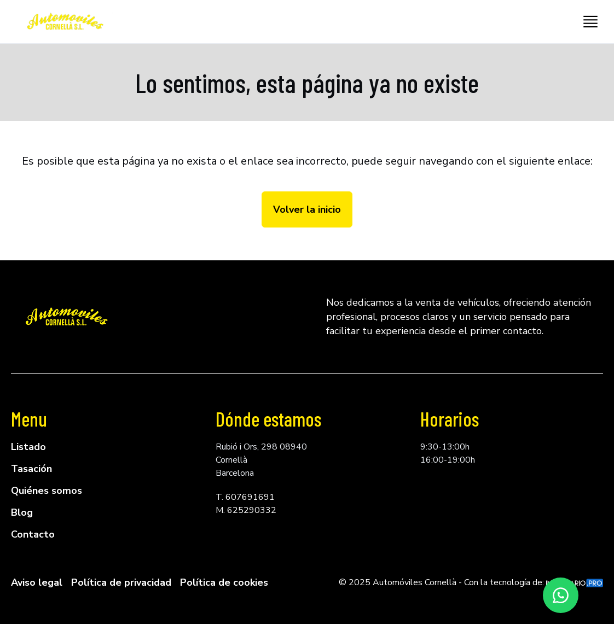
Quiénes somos (46, 490)
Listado (28, 446)
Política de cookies (224, 582)
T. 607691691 (245, 497)
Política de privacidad (121, 582)
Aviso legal (36, 582)
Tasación (31, 468)
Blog (22, 512)
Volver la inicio (307, 209)
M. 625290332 (246, 510)
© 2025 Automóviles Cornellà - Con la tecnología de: (471, 582)
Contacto (33, 534)
